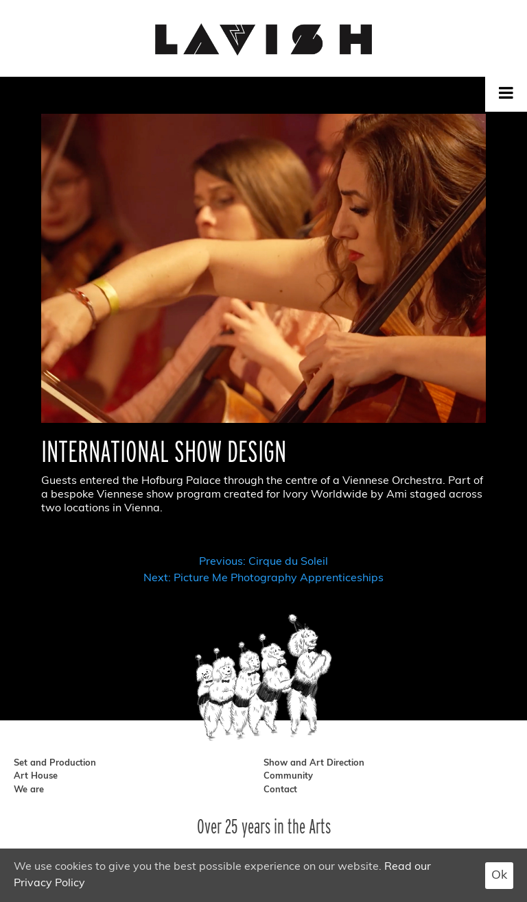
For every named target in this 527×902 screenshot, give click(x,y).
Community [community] (288, 776)
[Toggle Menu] (506, 92)
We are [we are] (29, 789)
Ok (499, 875)
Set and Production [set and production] (55, 763)
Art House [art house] (36, 776)
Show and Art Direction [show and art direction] (314, 763)
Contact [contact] (280, 789)
